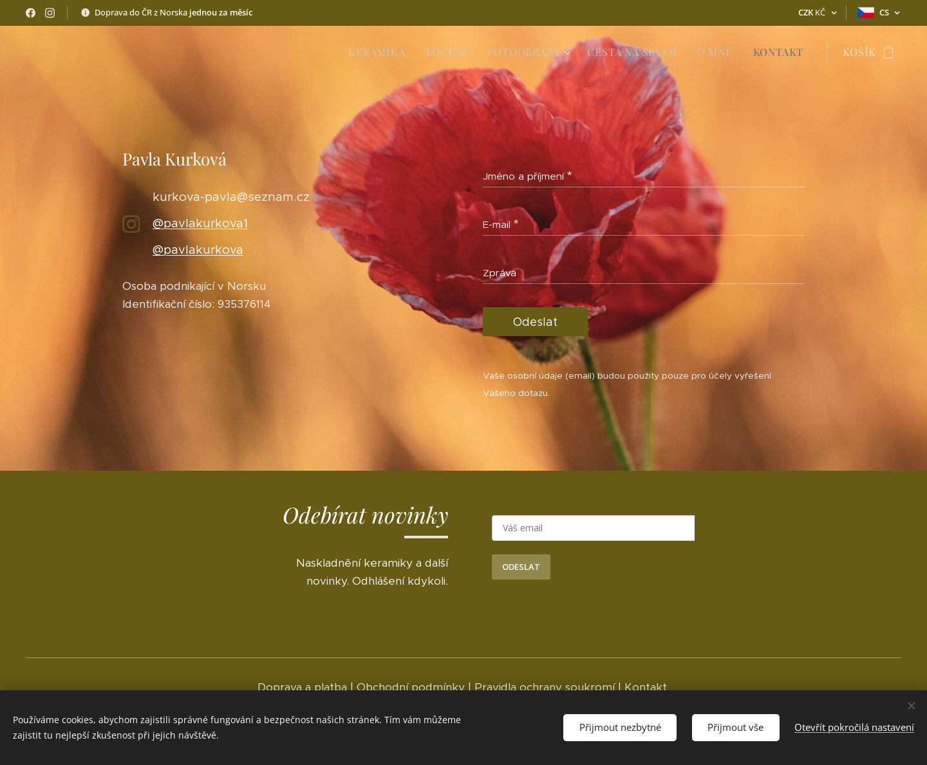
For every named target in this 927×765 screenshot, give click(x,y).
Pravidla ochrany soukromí (544, 687)
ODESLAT (521, 566)
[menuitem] (380, 52)
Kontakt (647, 687)
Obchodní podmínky (411, 687)
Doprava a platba (302, 687)
